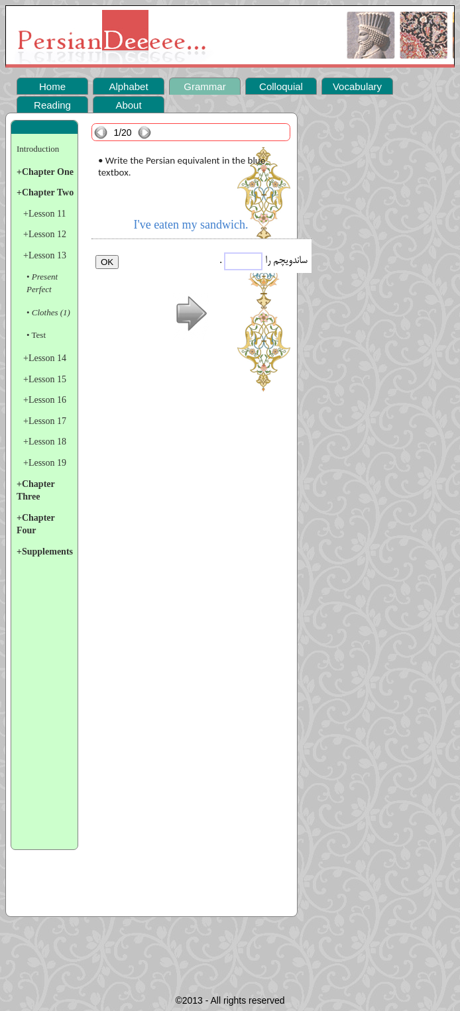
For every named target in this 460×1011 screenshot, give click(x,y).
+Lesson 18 (44, 442)
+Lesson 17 (44, 421)
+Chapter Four (36, 524)
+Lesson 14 (44, 358)
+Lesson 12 (44, 234)
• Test (36, 335)
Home (52, 86)
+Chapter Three (36, 490)
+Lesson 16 (44, 400)
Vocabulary (357, 86)
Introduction (38, 149)
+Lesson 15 (44, 379)
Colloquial (281, 86)
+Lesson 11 (44, 214)
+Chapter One (45, 172)
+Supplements (45, 552)
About (128, 105)
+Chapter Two (45, 192)
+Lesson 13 (44, 255)
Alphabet (128, 86)
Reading (52, 105)
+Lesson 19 (44, 463)
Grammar (204, 86)
